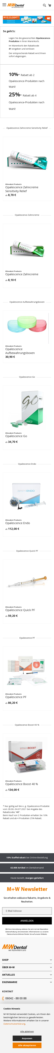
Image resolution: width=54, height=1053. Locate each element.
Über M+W (8, 967)
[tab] (27, 960)
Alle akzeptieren (27, 1045)
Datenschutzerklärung (14, 1023)
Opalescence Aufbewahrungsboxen (20, 351)
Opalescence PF (15, 697)
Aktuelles (8, 974)
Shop (5, 959)
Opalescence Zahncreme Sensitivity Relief (21, 189)
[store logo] (16, 5)
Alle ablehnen (27, 1031)
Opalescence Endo (17, 523)
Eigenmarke (9, 982)
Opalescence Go (16, 436)
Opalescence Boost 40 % (21, 784)
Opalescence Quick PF (20, 610)
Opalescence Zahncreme (21, 274)
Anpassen (27, 1038)
